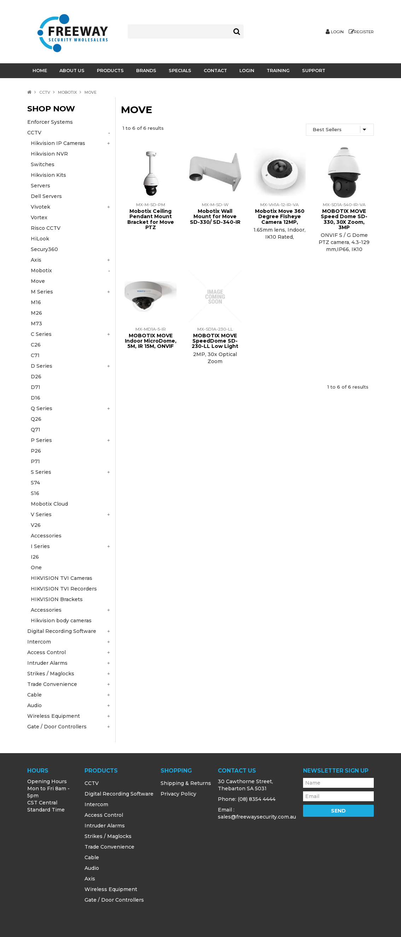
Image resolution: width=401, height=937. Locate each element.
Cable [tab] (34, 695)
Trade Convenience (109, 847)
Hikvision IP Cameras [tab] (58, 143)
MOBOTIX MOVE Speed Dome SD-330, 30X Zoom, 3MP (344, 219)
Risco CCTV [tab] (45, 228)
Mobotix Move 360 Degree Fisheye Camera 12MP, (279, 216)
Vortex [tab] (39, 217)
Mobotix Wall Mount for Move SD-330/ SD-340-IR (215, 216)
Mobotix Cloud (49, 504)
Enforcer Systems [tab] (50, 122)
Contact (215, 70)
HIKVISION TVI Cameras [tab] (61, 578)
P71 (35, 461)
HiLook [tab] (40, 238)
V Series (41, 514)
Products (110, 70)
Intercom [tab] (39, 642)
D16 (35, 398)
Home (40, 70)
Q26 (36, 419)
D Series (41, 366)
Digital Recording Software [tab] (61, 631)
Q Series (41, 408)
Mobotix (67, 92)
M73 (36, 323)
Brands (146, 70)
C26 (36, 345)
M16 (36, 302)
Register (364, 32)
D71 (35, 387)
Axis (90, 878)
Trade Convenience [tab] (52, 684)
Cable (92, 857)
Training (278, 70)
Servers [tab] (40, 185)
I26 (35, 557)
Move (38, 281)
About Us (72, 70)
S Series (41, 472)
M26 (36, 313)
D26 (36, 376)
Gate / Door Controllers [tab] (57, 726)
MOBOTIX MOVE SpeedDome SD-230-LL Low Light (215, 341)
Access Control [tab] (46, 652)
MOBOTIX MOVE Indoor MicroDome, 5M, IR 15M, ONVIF (150, 341)
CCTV (44, 92)
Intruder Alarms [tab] (47, 663)
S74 (35, 482)
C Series (41, 334)
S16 (35, 493)
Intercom (96, 804)
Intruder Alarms (105, 825)
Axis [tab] (36, 260)
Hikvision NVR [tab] (49, 154)
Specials (180, 70)
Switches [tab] (42, 164)
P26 (36, 451)
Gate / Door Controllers (114, 900)
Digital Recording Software (119, 794)
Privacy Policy (178, 794)
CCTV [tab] (34, 132)
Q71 (35, 429)
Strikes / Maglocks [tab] (50, 673)
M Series (42, 292)
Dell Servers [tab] (46, 196)
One (36, 567)
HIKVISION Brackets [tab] (57, 599)
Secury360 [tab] (44, 249)
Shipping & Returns (186, 783)
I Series (40, 546)
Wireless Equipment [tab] (53, 716)
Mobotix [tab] (41, 270)
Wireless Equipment (111, 889)
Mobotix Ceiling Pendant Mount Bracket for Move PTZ (150, 219)
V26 (36, 525)
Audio (92, 868)
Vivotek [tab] (40, 207)
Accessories (46, 535)
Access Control (104, 815)
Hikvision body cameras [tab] (61, 620)
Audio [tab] (34, 705)
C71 (35, 355)
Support (313, 70)
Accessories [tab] (46, 610)
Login (337, 32)
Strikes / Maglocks (108, 836)
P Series (41, 440)
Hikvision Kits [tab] (48, 175)
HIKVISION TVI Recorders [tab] (64, 589)
